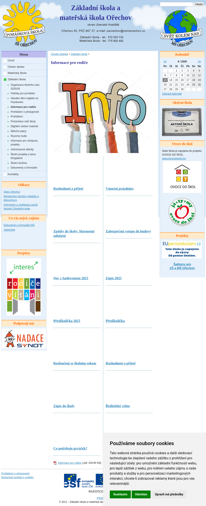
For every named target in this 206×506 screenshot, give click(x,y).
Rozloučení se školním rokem (74, 363)
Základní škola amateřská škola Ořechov (96, 12)
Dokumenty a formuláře (24, 167)
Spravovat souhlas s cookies (17, 477)
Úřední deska (16, 66)
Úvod (11, 60)
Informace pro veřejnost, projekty (24, 142)
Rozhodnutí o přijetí (68, 189)
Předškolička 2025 (66, 321)
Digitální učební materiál (24, 126)
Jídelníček (9, 229)
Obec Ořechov (12, 191)
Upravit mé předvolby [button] (169, 494)
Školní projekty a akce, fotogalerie (23, 156)
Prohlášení (17, 116)
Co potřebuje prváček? (70, 448)
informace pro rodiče (69, 462)
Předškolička (115, 321)
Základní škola (17, 79)
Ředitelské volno (118, 406)
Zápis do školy (64, 406)
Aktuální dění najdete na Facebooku (24, 100)
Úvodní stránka (59, 54)
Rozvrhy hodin (19, 136)
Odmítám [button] (141, 494)
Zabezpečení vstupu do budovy (128, 231)
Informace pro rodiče (23, 106)
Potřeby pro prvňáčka (23, 93)
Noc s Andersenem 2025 (70, 278)
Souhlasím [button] (120, 494)
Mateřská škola (17, 72)
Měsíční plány (18, 131)
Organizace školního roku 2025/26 (25, 86)
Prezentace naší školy (23, 121)
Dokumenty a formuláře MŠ (19, 225)
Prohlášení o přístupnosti (25, 111)
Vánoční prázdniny (120, 189)
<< (165, 61)
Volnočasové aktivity (22, 149)
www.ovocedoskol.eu (174, 158)
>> (199, 61)
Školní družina (19, 163)
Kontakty (13, 174)
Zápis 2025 (114, 278)
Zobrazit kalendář (172, 93)
